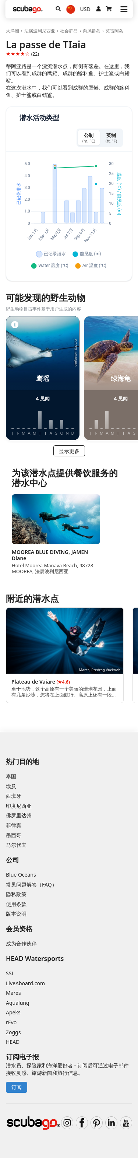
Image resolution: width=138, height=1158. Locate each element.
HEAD (13, 1041)
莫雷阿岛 (114, 31)
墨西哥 (13, 835)
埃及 (11, 786)
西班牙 (13, 795)
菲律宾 (13, 825)
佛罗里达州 (19, 815)
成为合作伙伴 (21, 943)
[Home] (27, 9)
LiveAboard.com (25, 983)
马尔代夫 (16, 844)
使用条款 (16, 904)
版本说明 (16, 913)
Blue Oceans (21, 874)
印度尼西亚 (19, 805)
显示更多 (69, 451)
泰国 (11, 776)
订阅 (16, 1087)
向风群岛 (91, 31)
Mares (13, 992)
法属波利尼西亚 (39, 31)
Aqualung (17, 1002)
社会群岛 (69, 31)
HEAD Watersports (35, 958)
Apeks (13, 1012)
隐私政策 (16, 894)
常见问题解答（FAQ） (31, 884)
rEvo (11, 1022)
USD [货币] (85, 9)
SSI (9, 973)
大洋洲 (12, 31)
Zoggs (13, 1032)
